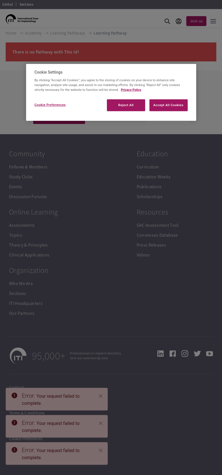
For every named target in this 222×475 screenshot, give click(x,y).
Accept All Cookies (168, 105)
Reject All (126, 105)
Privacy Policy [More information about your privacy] (131, 90)
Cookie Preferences (50, 105)
